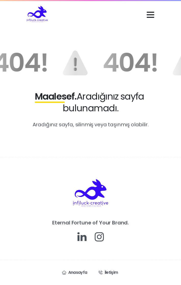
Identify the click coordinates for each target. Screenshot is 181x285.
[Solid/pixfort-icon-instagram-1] (99, 236)
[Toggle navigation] (150, 14)
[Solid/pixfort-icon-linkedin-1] (82, 236)
